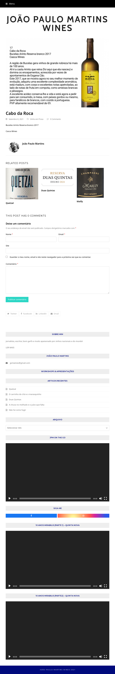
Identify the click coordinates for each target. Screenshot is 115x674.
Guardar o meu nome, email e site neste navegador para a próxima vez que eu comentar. (50, 257)
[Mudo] (100, 498)
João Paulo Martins (33, 143)
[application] (57, 472)
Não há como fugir (17, 410)
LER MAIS (10, 347)
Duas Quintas (48, 190)
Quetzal (10, 203)
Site (7, 245)
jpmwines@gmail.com (20, 363)
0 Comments (55, 119)
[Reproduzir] (9, 498)
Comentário (12, 264)
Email (62, 234)
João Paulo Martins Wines (57, 23)
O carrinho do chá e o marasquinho (25, 394)
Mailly (80, 201)
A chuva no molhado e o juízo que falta (26, 404)
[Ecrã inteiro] (105, 498)
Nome (9, 234)
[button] (10, 3)
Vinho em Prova (36, 119)
